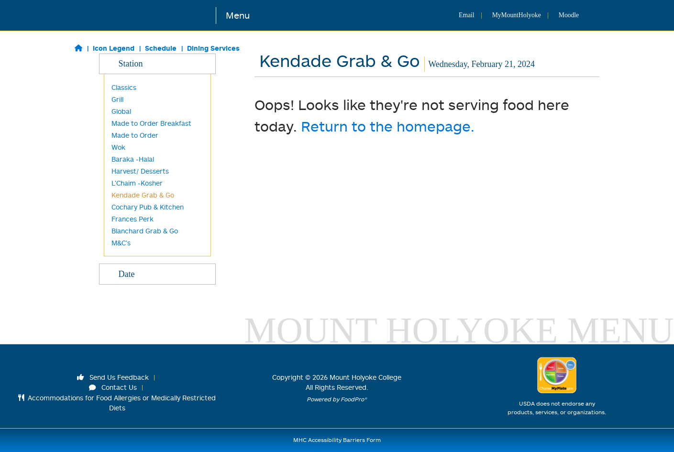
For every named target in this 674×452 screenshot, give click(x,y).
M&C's (121, 243)
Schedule (161, 48)
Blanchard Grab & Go (144, 231)
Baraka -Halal (132, 159)
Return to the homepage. (388, 126)
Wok (118, 147)
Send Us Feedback (113, 377)
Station (157, 63)
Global (121, 111)
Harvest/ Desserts (140, 171)
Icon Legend (113, 48)
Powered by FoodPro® (337, 399)
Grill (117, 99)
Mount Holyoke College (365, 377)
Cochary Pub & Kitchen (147, 207)
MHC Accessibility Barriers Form (337, 439)
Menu (238, 15)
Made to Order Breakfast (151, 123)
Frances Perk (132, 219)
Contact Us (113, 387)
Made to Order (134, 135)
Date (157, 273)
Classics (123, 87)
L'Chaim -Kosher (137, 183)
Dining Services (213, 48)
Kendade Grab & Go (142, 195)
